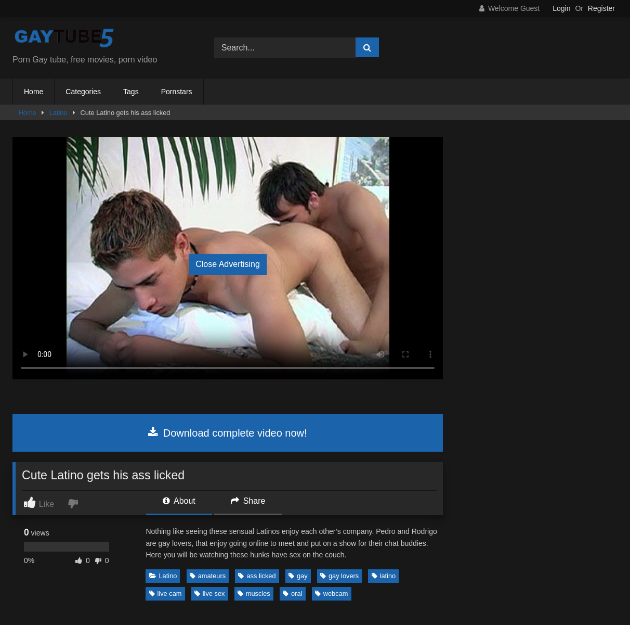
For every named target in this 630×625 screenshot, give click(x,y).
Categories (83, 91)
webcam (331, 593)
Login (561, 8)
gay (298, 576)
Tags (131, 91)
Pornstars (176, 91)
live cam (165, 593)
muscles (254, 593)
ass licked (256, 576)
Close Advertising (227, 264)
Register (601, 8)
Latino (58, 113)
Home (33, 91)
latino (384, 576)
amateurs (208, 576)
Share (248, 500)
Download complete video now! (227, 433)
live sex (209, 593)
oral (292, 593)
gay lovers (339, 576)
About (179, 500)
